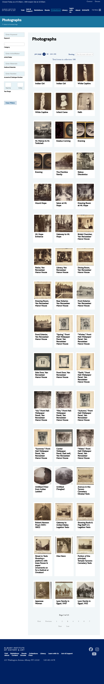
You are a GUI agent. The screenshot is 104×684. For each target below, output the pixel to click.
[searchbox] (14, 44)
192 (54, 54)
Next (60, 626)
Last (67, 626)
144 (51, 54)
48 (44, 54)
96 (47, 54)
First (39, 621)
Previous (48, 621)
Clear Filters (10, 103)
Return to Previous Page (11, 24)
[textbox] (84, 54)
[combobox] (14, 44)
